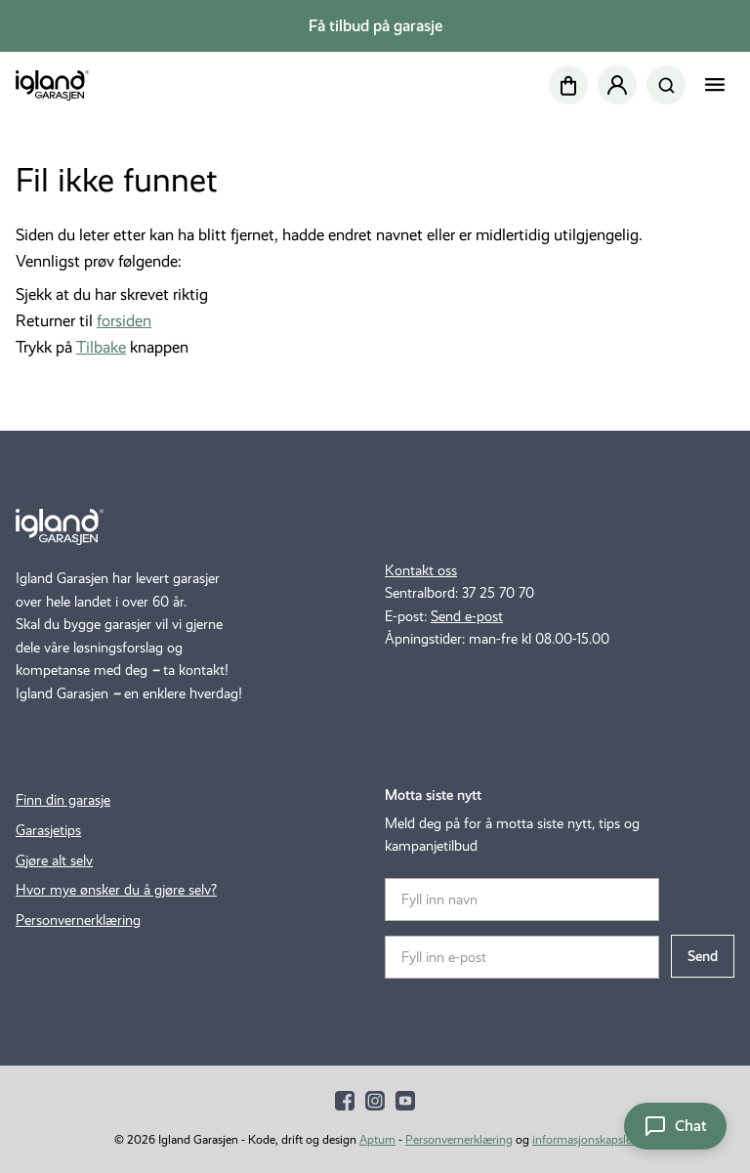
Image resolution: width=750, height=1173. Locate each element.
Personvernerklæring (78, 920)
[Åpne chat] (675, 1126)
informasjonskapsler (584, 1139)
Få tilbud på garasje (375, 26)
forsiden (124, 321)
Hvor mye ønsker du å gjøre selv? (116, 890)
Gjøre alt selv (54, 860)
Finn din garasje (63, 800)
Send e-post (467, 616)
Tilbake (101, 347)
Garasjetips (48, 830)
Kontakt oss (421, 570)
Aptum (377, 1139)
